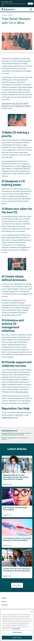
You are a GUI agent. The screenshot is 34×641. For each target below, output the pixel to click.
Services (4, 601)
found (27, 308)
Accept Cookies (17, 637)
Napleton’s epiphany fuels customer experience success (15, 438)
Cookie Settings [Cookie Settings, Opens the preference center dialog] (17, 632)
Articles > (10, 15)
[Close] (32, 612)
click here (18, 415)
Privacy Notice (16, 628)
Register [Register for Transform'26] (30, 3)
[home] (8, 9)
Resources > (5, 15)
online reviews (23, 392)
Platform (4, 598)
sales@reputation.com (10, 417)
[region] (17, 625)
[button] (30, 9)
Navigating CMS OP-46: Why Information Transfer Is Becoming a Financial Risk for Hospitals (16, 434)
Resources (5, 605)
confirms (15, 300)
